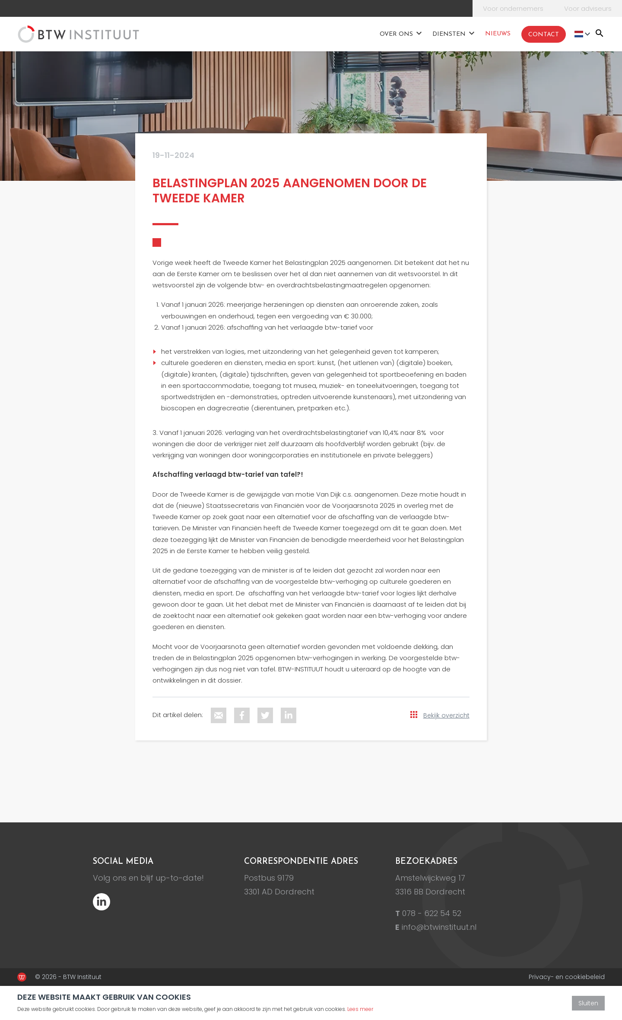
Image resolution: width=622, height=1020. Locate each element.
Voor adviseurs (588, 8)
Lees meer (360, 1009)
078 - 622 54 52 (431, 913)
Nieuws (498, 34)
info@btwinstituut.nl (439, 927)
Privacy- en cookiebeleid (567, 977)
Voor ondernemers (513, 8)
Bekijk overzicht (446, 715)
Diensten (449, 34)
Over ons (396, 34)
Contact (543, 34)
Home (364, 33)
